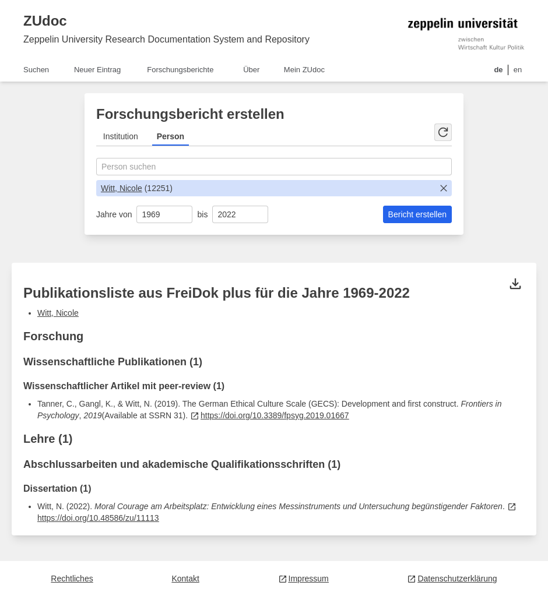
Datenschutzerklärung (452, 578)
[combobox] (274, 166)
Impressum (303, 578)
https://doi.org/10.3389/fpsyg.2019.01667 (269, 415)
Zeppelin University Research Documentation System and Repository (166, 39)
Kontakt (185, 578)
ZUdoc (45, 21)
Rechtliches (72, 578)
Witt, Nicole (121, 188)
